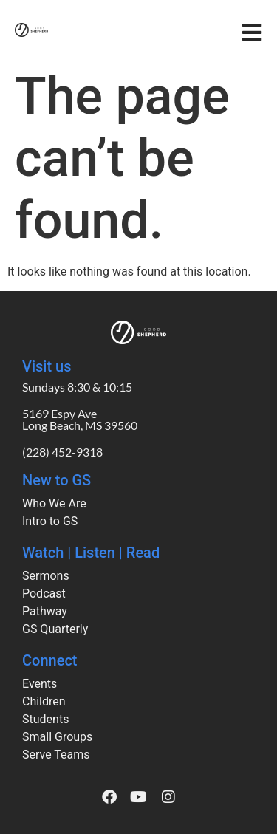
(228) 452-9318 (62, 452)
